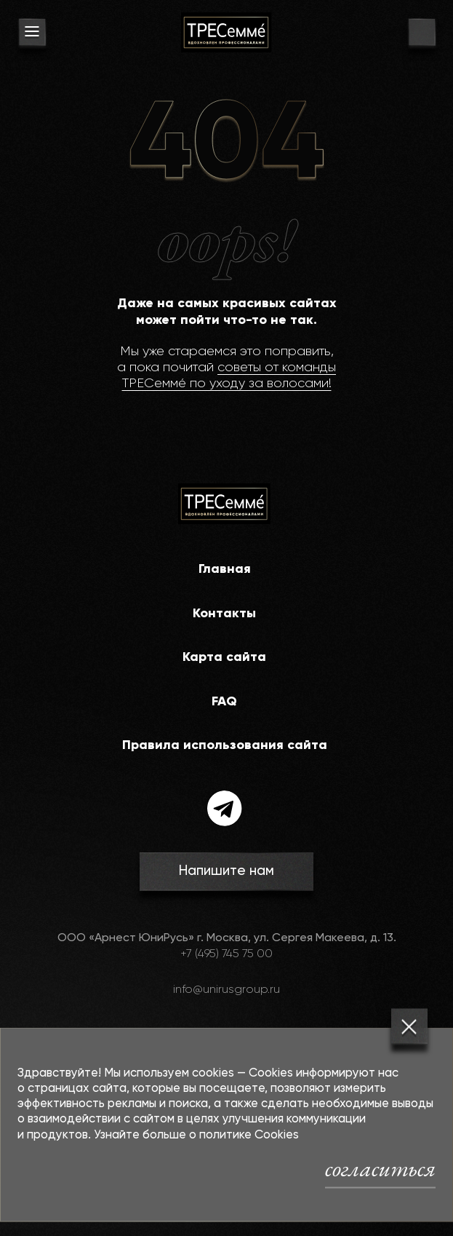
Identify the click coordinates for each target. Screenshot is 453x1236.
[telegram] (224, 808)
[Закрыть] (409, 1026)
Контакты (224, 613)
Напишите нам (226, 871)
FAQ (224, 701)
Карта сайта (224, 657)
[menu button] (32, 34)
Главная (225, 569)
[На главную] (226, 32)
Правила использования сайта (224, 745)
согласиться (380, 1168)
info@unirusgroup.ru (226, 990)
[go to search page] (421, 34)
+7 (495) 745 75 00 (226, 954)
